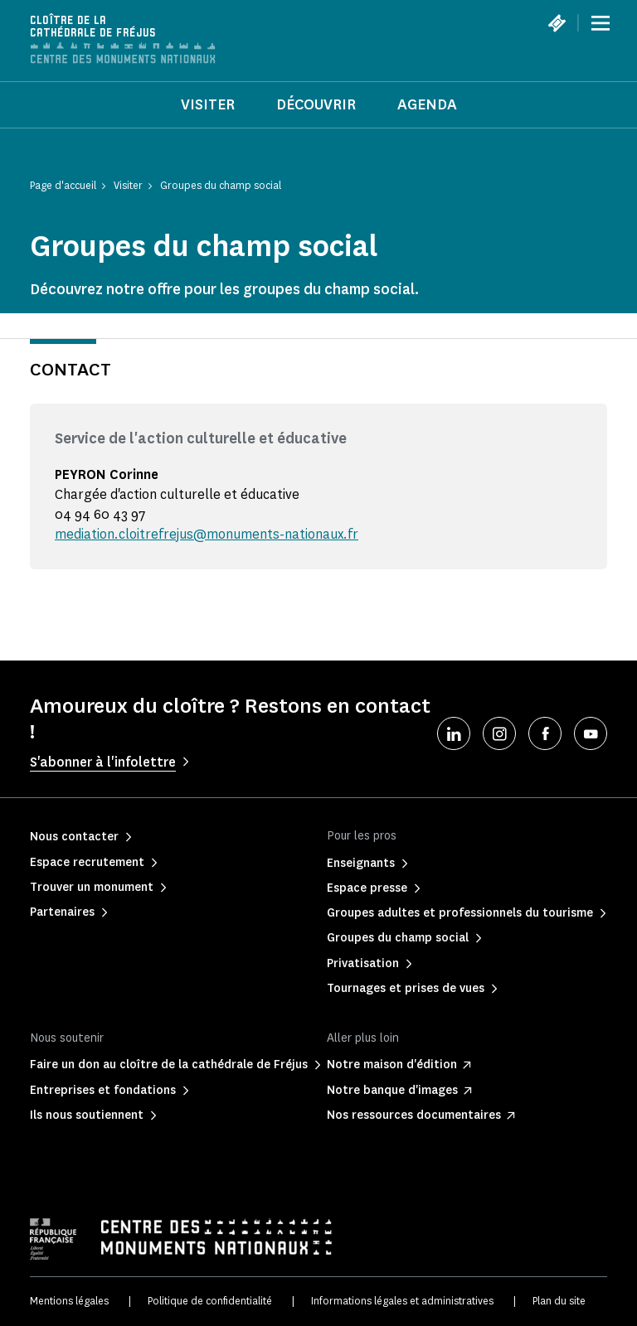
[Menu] (600, 23)
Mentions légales (69, 1301)
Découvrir (316, 104)
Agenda (427, 104)
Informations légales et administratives (402, 1301)
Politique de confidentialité (210, 1301)
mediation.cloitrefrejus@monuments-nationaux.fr (206, 534)
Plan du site (559, 1301)
